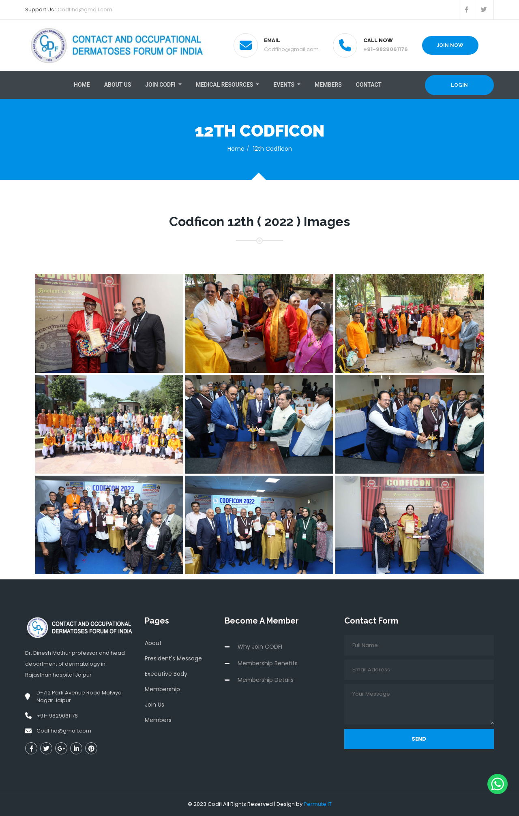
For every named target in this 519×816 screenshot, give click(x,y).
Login (459, 85)
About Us (117, 84)
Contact (369, 84)
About (153, 642)
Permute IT (318, 803)
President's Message (173, 658)
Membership (162, 688)
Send (419, 738)
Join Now (450, 45)
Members (328, 84)
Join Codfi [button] (161, 84)
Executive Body (166, 673)
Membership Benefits (268, 662)
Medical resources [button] (225, 84)
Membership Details (266, 679)
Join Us (154, 704)
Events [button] (284, 84)
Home (82, 84)
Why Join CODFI (260, 646)
